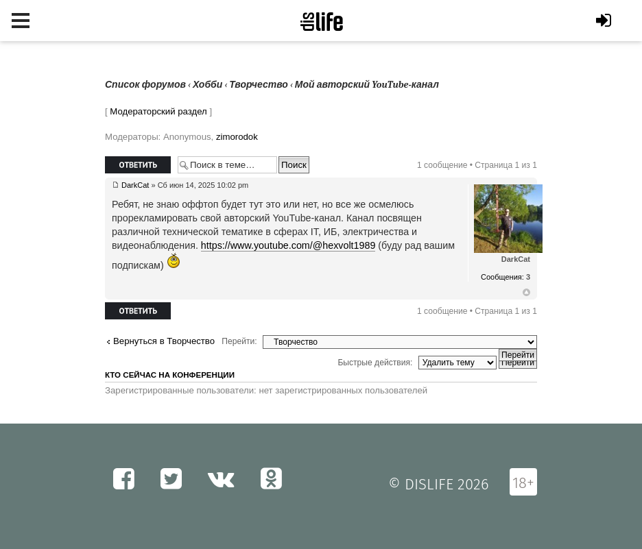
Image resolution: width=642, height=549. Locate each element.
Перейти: (239, 341)
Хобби (207, 84)
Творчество (258, 84)
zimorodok (237, 137)
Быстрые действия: (374, 362)
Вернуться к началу (526, 292)
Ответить (138, 164)
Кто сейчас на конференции (170, 375)
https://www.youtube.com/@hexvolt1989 (288, 245)
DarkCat (135, 185)
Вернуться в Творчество (164, 341)
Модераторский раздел (158, 111)
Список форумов (145, 84)
